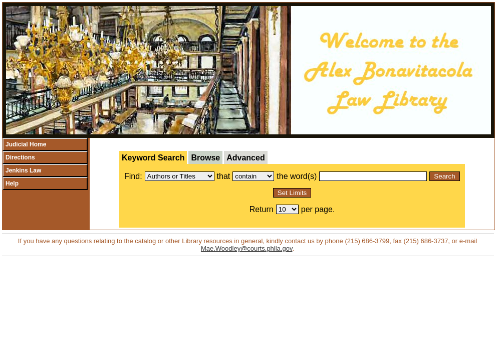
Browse (205, 157)
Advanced (245, 157)
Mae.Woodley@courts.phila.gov (247, 248)
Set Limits (292, 193)
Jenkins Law (23, 170)
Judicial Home (26, 144)
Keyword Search (153, 157)
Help (12, 183)
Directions (20, 157)
